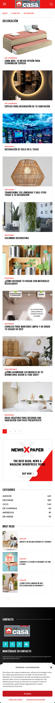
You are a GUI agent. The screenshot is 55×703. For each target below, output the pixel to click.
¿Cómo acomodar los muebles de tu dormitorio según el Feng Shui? (24, 373)
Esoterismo (11, 369)
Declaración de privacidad (35, 699)
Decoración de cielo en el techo (22, 149)
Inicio (5, 13)
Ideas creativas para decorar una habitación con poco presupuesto (23, 419)
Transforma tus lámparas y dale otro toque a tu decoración (25, 194)
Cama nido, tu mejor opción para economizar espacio (22, 62)
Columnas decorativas (17, 238)
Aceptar (27, 694)
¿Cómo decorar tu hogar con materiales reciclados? (27, 282)
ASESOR (22, 539)
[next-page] (20, 431)
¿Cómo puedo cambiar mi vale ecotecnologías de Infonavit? (31, 584)
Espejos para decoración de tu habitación (27, 106)
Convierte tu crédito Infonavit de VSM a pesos (35, 562)
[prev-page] (4, 598)
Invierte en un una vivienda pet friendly (35, 541)
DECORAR (9, 146)
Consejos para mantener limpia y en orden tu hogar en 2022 (27, 328)
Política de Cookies (15, 699)
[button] (51, 667)
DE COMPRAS (11, 58)
